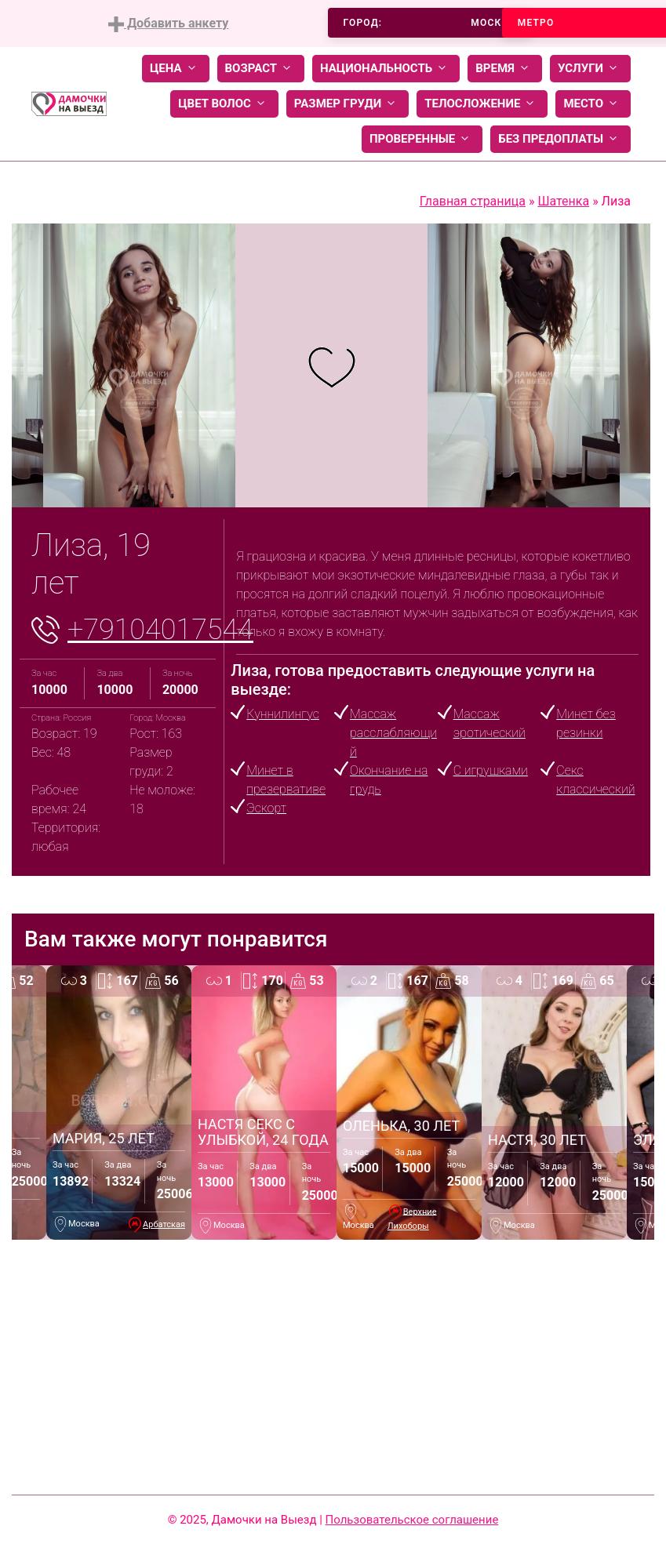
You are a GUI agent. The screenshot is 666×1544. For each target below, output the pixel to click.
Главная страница (473, 201)
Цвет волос (224, 104)
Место (593, 104)
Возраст (261, 68)
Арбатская (164, 1224)
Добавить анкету (168, 24)
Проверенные (422, 139)
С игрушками (490, 770)
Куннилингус (282, 714)
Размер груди (347, 104)
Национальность (386, 68)
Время (504, 68)
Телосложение (482, 104)
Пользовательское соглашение (412, 1520)
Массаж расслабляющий (393, 733)
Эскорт (266, 808)
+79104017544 (160, 629)
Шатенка (563, 201)
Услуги (590, 68)
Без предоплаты (560, 139)
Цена (176, 68)
